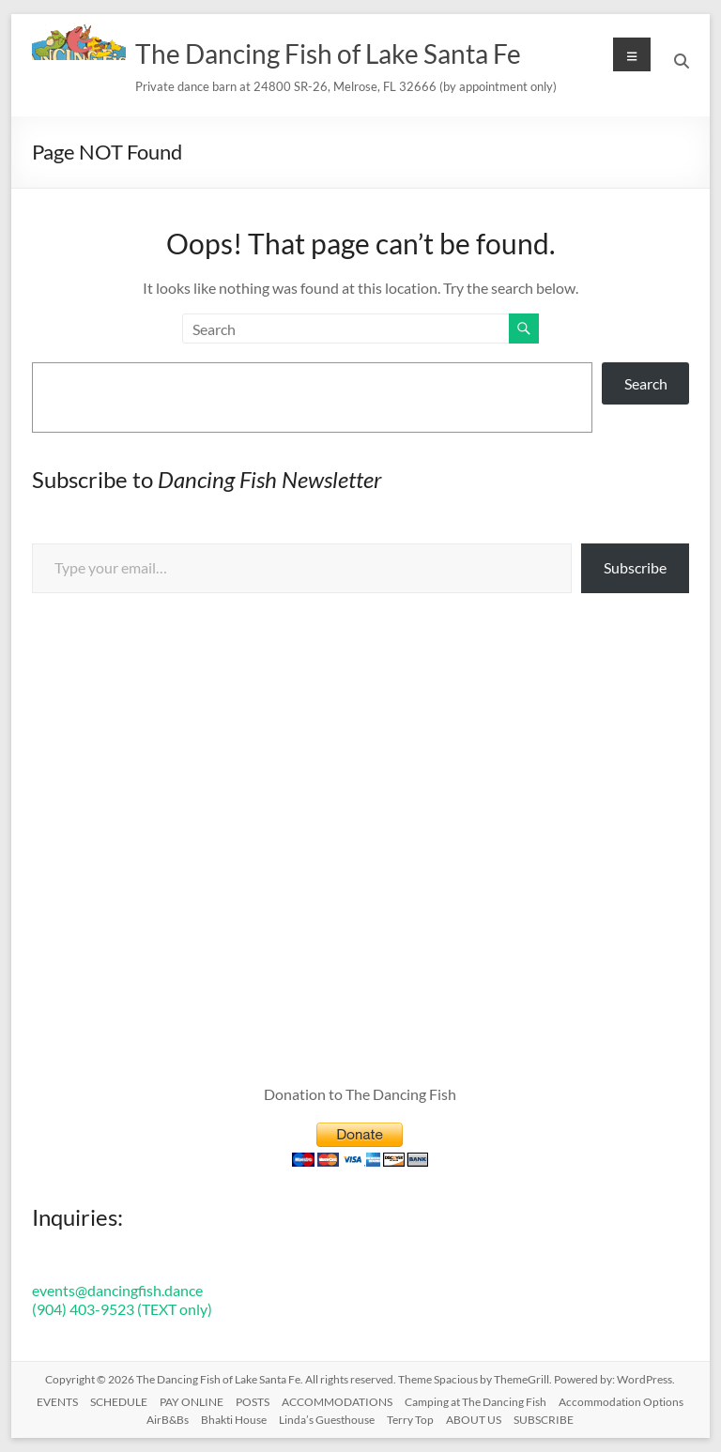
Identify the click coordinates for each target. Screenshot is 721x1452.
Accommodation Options (621, 1402)
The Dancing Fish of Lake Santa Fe (328, 53)
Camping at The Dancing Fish (475, 1402)
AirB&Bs (167, 1420)
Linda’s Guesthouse (327, 1420)
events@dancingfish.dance (117, 1290)
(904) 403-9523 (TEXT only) (122, 1309)
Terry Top (410, 1420)
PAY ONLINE (191, 1402)
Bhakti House (234, 1420)
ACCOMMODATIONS (337, 1402)
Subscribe (635, 567)
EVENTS (57, 1402)
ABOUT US (473, 1420)
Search (645, 383)
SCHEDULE (118, 1402)
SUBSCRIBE (544, 1420)
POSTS (252, 1402)
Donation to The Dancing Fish (360, 1094)
